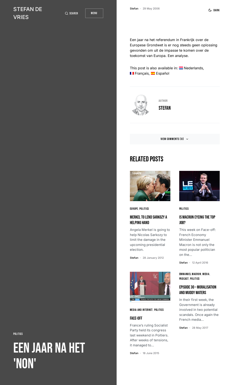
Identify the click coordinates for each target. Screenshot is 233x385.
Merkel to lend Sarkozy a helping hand (148, 220)
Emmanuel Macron (190, 274)
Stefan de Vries (27, 13)
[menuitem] (191, 68)
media (206, 274)
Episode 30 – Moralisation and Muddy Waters (197, 290)
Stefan (165, 108)
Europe (134, 209)
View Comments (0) (172, 139)
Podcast (184, 279)
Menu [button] (94, 13)
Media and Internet (141, 310)
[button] (71, 13)
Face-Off (136, 318)
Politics (18, 334)
